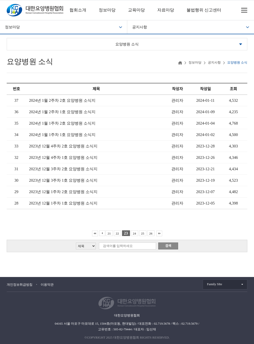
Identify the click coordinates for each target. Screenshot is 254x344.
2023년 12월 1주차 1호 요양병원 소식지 (63, 203)
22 (117, 233)
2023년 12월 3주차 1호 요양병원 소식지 (63, 180)
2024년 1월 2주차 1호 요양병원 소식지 (62, 112)
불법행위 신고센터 (204, 10)
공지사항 (139, 27)
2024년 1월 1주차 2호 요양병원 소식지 (62, 123)
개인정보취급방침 (19, 284)
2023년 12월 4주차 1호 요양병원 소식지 (63, 157)
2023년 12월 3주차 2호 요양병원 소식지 (63, 169)
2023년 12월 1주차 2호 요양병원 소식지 (63, 192)
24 (134, 233)
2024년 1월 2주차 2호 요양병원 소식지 (62, 100)
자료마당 (165, 10)
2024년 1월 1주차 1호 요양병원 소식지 (62, 135)
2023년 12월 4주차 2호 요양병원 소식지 (63, 146)
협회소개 (77, 10)
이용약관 (47, 284)
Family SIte (214, 284)
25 (142, 233)
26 (151, 233)
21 (109, 233)
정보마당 (107, 10)
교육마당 (136, 10)
